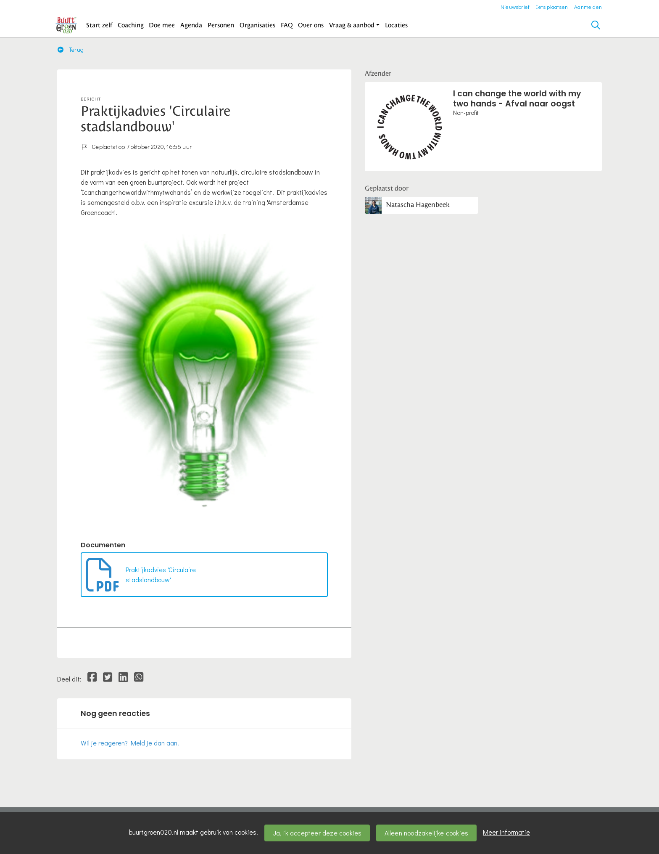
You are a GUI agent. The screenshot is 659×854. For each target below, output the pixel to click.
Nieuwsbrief (515, 6)
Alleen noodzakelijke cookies (427, 832)
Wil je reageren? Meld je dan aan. (130, 742)
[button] (99, 25)
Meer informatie (506, 831)
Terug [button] (71, 49)
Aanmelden (588, 6)
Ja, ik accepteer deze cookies (317, 832)
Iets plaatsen (552, 6)
